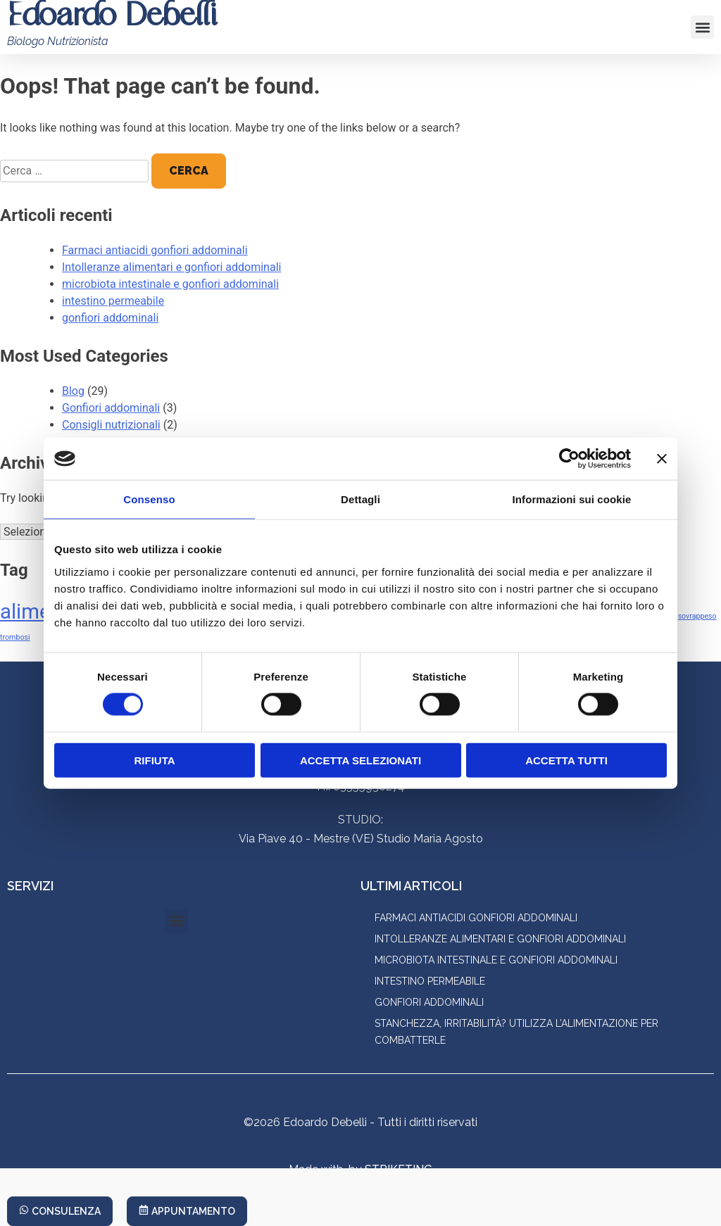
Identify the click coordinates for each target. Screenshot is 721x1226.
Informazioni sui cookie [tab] (572, 499)
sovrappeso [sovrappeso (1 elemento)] (697, 616)
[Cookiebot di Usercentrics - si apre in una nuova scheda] (569, 458)
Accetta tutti (566, 760)
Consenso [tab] (149, 499)
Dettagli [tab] (360, 499)
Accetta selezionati (360, 760)
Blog (73, 391)
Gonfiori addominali (111, 408)
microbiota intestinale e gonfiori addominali (170, 284)
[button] (702, 27)
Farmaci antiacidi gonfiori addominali (155, 250)
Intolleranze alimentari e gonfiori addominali (171, 267)
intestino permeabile (113, 301)
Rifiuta (154, 760)
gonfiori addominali (110, 317)
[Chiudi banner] (662, 459)
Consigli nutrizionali (111, 424)
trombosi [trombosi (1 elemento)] (15, 637)
